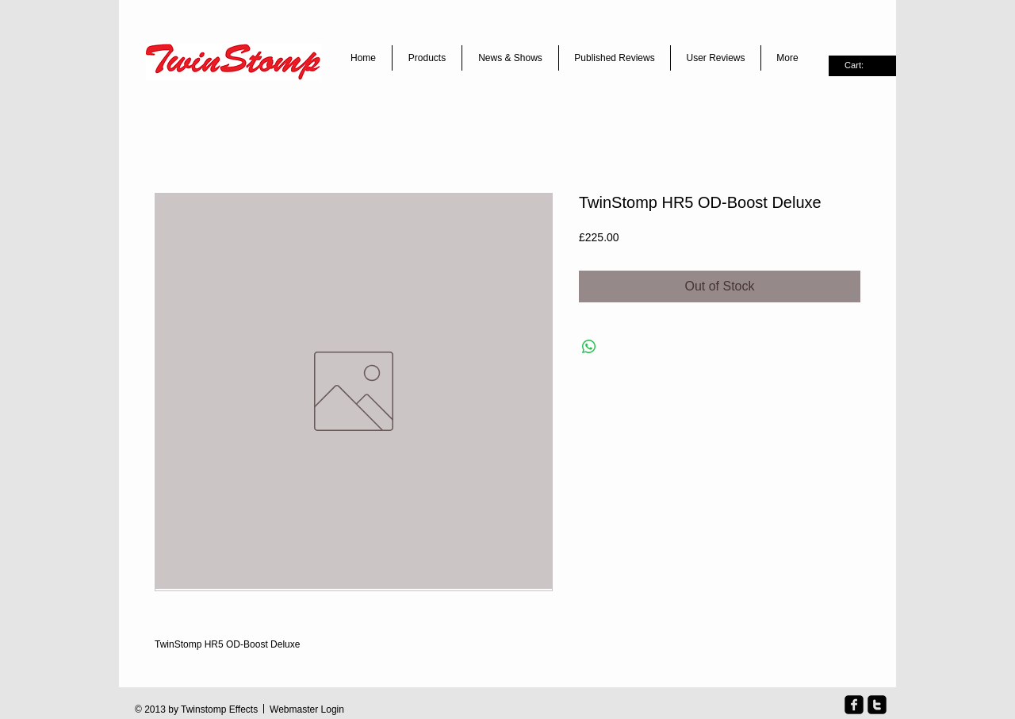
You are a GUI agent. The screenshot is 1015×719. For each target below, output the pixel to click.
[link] (862, 65)
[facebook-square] (854, 704)
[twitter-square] (877, 704)
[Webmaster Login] (307, 710)
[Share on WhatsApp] (589, 346)
